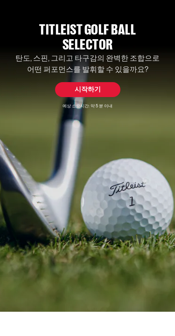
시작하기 (88, 89)
